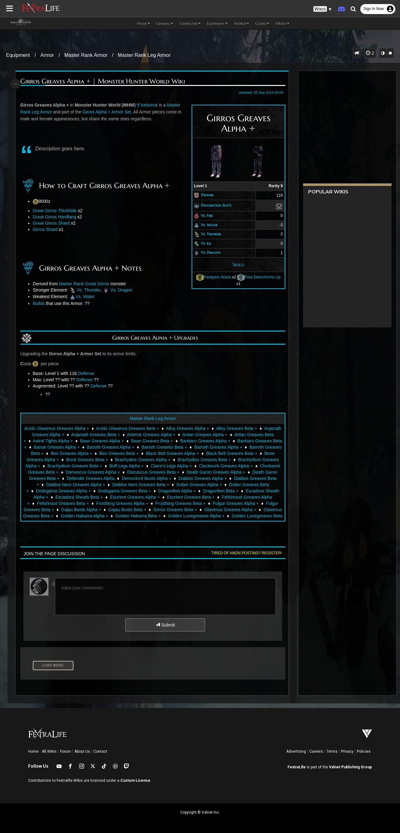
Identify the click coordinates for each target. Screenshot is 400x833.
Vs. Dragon (208, 252)
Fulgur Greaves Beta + (168, 509)
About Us (82, 751)
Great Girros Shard (52, 223)
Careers (316, 751)
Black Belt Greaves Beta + (61, 459)
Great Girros (99, 283)
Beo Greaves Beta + (194, 453)
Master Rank (73, 283)
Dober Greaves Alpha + (72, 490)
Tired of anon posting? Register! (244, 553)
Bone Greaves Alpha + (116, 459)
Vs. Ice (203, 243)
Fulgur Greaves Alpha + (116, 509)
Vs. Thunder (208, 234)
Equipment (18, 55)
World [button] (241, 23)
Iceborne (150, 104)
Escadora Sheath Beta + (202, 497)
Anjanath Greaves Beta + (123, 434)
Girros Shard (46, 229)
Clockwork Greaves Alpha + (69, 472)
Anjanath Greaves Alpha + (66, 434)
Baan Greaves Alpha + (143, 440)
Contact (100, 751)
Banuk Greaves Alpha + (121, 447)
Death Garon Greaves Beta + (136, 478)
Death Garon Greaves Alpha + (71, 478)
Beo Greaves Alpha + (147, 453)
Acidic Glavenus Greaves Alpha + (70, 428)
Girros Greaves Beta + (61, 515)
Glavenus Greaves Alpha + (116, 515)
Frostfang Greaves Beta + (61, 509)
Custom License (135, 780)
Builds (40, 303)
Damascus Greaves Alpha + (189, 472)
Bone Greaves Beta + (166, 459)
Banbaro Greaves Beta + (66, 447)
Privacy (347, 751)
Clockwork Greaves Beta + (129, 472)
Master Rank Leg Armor (144, 55)
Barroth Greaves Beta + (96, 453)
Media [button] (282, 23)
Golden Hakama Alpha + (230, 515)
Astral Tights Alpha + (94, 440)
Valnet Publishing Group (350, 767)
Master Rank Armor (86, 55)
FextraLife (297, 767)
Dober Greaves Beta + (124, 490)
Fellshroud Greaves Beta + (187, 503)
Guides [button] (262, 23)
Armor (47, 55)
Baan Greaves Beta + (193, 440)
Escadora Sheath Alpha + (147, 497)
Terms (332, 751)
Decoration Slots (213, 205)
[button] (322, 9)
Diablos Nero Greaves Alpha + (181, 484)
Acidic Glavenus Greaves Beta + (141, 428)
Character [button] (190, 23)
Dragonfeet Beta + (97, 497)
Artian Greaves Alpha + (232, 434)
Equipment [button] (217, 23)
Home (33, 751)
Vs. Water (206, 224)
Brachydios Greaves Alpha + (222, 459)
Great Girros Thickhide (56, 210)
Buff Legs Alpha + (212, 465)
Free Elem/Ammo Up (256, 277)
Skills (236, 264)
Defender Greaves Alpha (195, 478)
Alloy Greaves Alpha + (201, 428)
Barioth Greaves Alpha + (174, 447)
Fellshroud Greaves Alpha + (127, 503)
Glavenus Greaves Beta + (174, 515)
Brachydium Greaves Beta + (160, 465)
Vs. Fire (204, 215)
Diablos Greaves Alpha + (67, 484)
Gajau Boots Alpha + (217, 509)
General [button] (164, 23)
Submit (164, 624)
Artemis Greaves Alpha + (178, 434)
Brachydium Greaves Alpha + (97, 465)
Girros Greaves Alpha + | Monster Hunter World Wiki (104, 81)
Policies (364, 751)
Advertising (296, 751)
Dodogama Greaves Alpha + (180, 490)
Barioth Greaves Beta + (228, 447)
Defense (204, 195)
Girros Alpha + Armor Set (108, 111)
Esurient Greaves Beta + (69, 503)
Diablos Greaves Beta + (121, 484)
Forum (65, 751)
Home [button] (143, 23)
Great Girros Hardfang (56, 216)
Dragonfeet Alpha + (53, 497)
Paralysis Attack (211, 277)
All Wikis (49, 751)
